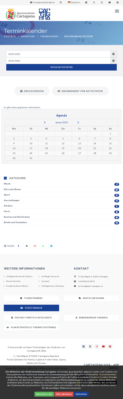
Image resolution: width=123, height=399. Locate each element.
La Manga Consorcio (50, 276)
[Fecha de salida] (58, 60)
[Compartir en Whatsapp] (43, 246)
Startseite (10, 36)
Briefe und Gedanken (61, 222)
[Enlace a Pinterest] (118, 2)
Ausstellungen (61, 200)
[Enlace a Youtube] (109, 2)
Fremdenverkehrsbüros (44, 2)
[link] (19, 12)
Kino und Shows (61, 189)
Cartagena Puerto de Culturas (19, 276)
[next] (78, 122)
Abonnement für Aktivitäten (80, 91)
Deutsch (74, 2)
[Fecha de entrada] (58, 54)
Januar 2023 (61, 122)
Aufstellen (81, 394)
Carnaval (45, 281)
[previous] (45, 122)
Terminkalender (49, 36)
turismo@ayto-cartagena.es (90, 286)
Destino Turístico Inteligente (31, 317)
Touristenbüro (31, 298)
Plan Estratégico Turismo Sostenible (31, 327)
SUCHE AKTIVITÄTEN (61, 67)
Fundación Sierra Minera (17, 286)
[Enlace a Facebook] (86, 2)
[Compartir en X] (27, 246)
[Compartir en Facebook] (18, 246)
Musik (61, 183)
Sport (61, 194)
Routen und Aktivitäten (61, 216)
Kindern (61, 205)
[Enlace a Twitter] (94, 2)
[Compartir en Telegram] (51, 246)
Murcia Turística (13, 281)
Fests (61, 211)
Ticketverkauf (31, 308)
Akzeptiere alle (44, 394)
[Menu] (116, 11)
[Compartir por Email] (35, 246)
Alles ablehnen (64, 394)
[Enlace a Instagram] (102, 2)
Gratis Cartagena (91, 298)
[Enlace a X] (90, 346)
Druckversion (32, 91)
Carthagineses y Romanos (52, 286)
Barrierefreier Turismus (91, 317)
